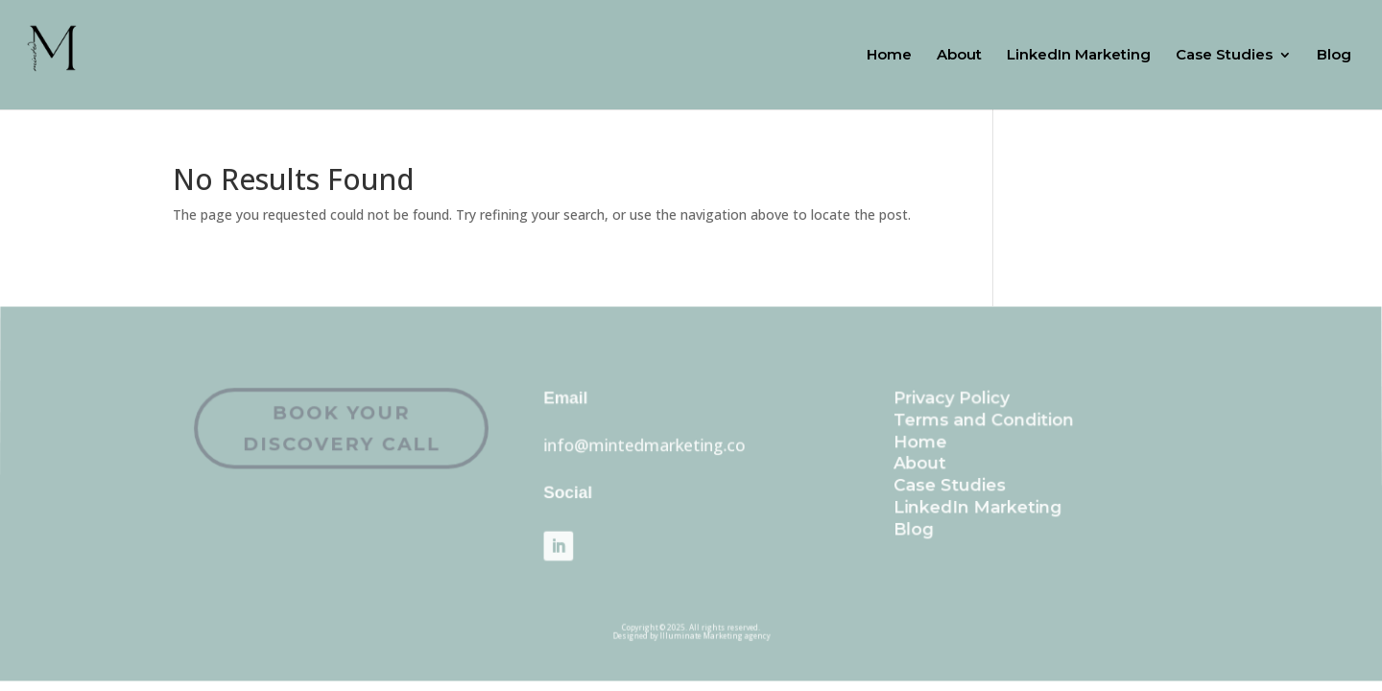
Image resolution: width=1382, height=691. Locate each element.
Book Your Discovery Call (369, 433)
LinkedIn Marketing (1079, 55)
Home (889, 55)
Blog (1334, 55)
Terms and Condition (960, 426)
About (959, 55)
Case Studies (1224, 55)
